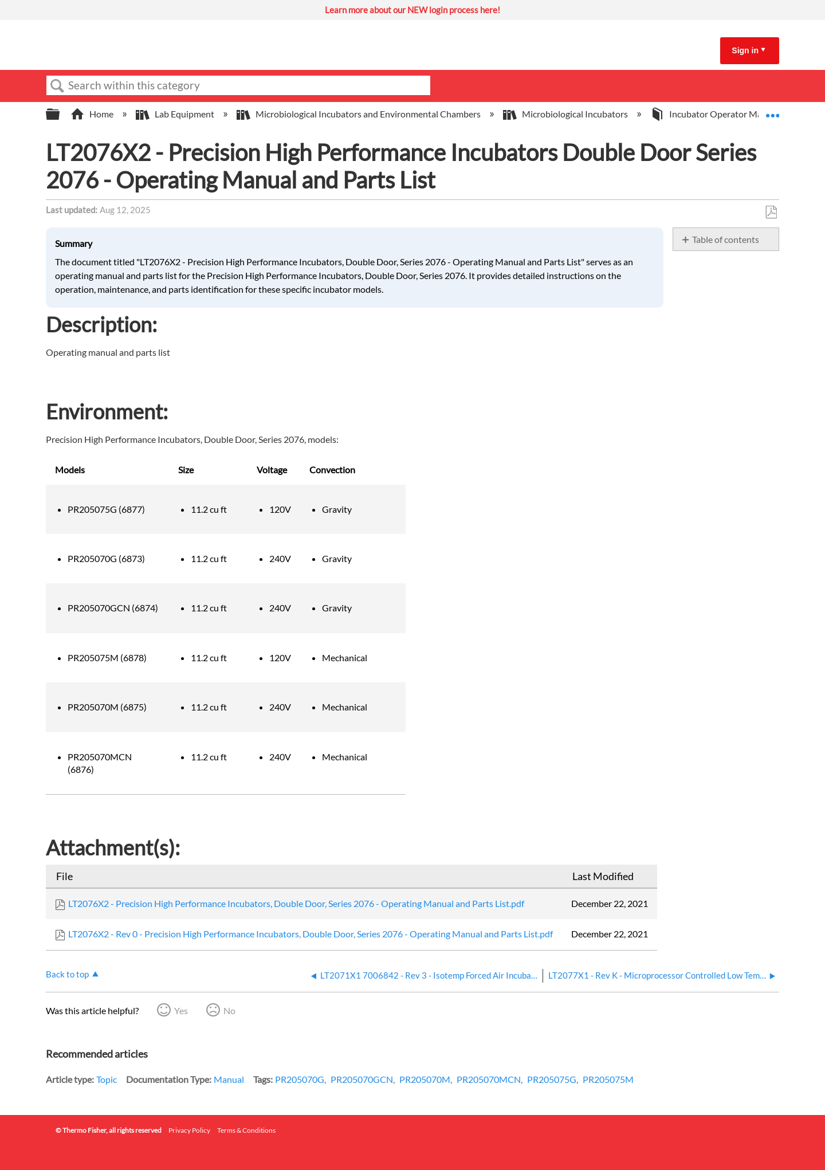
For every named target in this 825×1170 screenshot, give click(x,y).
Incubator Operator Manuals (717, 113)
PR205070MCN (489, 1079)
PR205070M (424, 1079)
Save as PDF (771, 212)
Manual (229, 1079)
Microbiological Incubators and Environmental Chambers (359, 113)
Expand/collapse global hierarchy (60, 114)
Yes (181, 1010)
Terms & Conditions (246, 1130)
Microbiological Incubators (566, 113)
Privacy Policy (189, 1130)
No (229, 1010)
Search (57, 86)
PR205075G (551, 1079)
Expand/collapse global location (772, 110)
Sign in (745, 50)
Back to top (67, 974)
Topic (106, 1079)
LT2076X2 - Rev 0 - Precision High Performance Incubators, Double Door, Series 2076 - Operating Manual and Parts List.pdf (310, 933)
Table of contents (725, 239)
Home (92, 113)
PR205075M (608, 1079)
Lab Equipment (176, 113)
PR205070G (299, 1079)
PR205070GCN (362, 1079)
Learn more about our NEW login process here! (412, 10)
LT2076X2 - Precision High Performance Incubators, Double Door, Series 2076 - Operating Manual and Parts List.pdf (296, 903)
